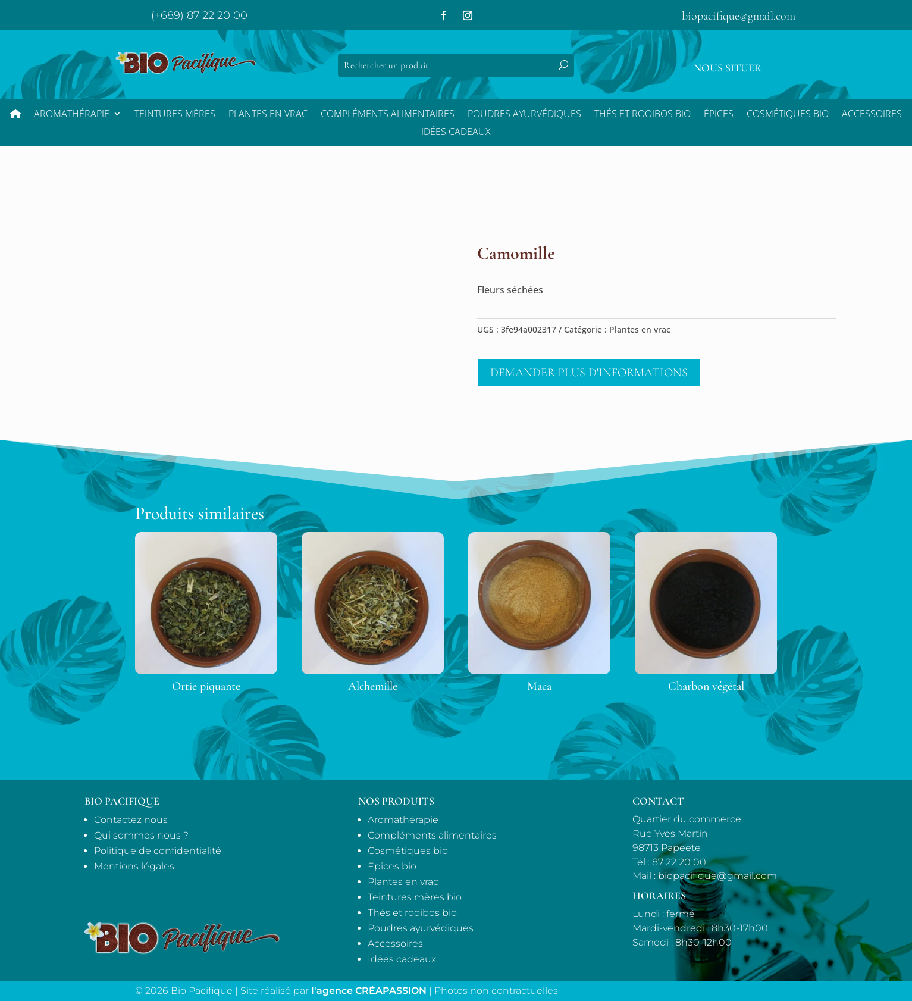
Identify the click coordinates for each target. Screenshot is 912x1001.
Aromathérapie (71, 115)
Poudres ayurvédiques (524, 115)
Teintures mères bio (415, 897)
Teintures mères (174, 115)
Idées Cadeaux (456, 132)
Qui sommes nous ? (141, 835)
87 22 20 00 (679, 862)
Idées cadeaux (402, 959)
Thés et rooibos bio (412, 912)
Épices (719, 115)
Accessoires (872, 115)
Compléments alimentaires (388, 115)
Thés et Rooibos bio (642, 115)
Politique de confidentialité (157, 850)
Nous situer (727, 67)
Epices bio (392, 866)
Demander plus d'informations (589, 372)
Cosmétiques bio (788, 115)
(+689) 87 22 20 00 (199, 15)
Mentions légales (134, 866)
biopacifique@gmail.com (738, 16)
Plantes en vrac (268, 115)
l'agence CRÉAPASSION (369, 990)
